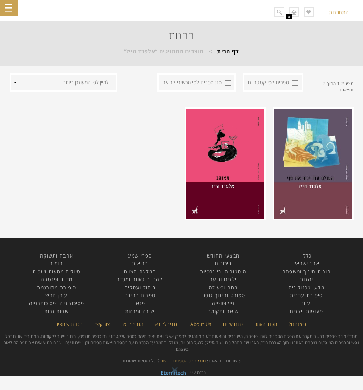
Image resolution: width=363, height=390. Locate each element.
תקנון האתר (266, 324)
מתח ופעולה (223, 287)
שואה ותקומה (223, 311)
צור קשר (102, 324)
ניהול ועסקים (140, 287)
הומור (56, 263)
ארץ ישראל (306, 263)
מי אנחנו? (298, 324)
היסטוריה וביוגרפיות (223, 271)
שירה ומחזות (140, 311)
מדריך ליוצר (133, 324)
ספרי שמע (140, 255)
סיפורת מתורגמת (56, 287)
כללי (306, 255)
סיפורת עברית (306, 295)
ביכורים (223, 263)
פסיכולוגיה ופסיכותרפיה (56, 303)
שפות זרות (56, 311)
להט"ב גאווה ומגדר (139, 279)
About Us (200, 324)
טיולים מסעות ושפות (56, 271)
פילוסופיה (223, 303)
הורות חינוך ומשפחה (306, 271)
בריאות (140, 263)
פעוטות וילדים (306, 311)
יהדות (306, 279)
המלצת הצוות (140, 271)
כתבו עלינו (233, 324)
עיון (306, 303)
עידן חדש (56, 295)
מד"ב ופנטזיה (57, 279)
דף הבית (228, 51)
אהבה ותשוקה (56, 255)
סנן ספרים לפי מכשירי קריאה (192, 82)
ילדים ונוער (223, 279)
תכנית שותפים (68, 324)
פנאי (139, 303)
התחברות (339, 12)
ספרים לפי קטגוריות (268, 82)
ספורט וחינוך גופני (223, 295)
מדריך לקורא (167, 324)
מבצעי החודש (223, 255)
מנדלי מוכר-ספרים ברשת (184, 361)
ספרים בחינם (139, 295)
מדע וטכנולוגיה (306, 287)
